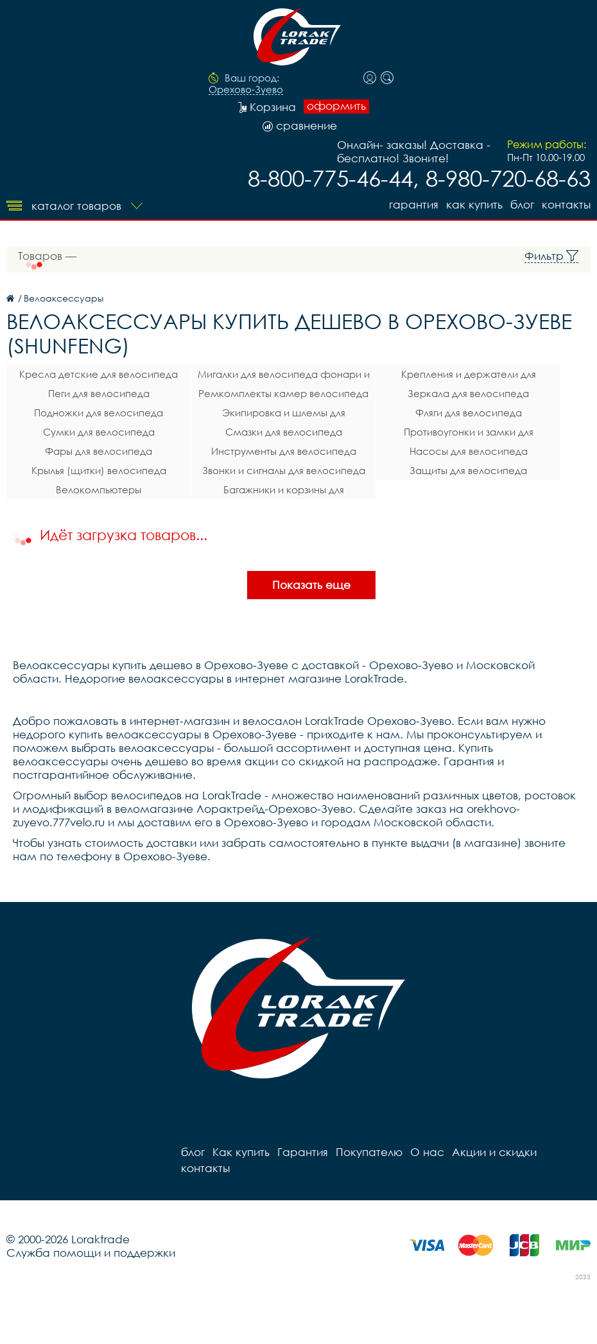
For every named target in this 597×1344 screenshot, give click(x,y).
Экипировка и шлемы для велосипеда (283, 414)
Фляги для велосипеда (468, 412)
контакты (566, 204)
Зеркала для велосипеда (468, 393)
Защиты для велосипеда (468, 470)
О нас (427, 1152)
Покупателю (369, 1152)
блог (522, 204)
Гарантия (413, 204)
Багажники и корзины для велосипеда (283, 491)
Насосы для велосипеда (469, 451)
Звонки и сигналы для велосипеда (283, 470)
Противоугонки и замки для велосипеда (468, 433)
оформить (336, 105)
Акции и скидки (494, 1152)
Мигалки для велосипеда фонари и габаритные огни (284, 376)
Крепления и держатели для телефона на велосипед (468, 376)
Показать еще (311, 584)
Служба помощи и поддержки (90, 1252)
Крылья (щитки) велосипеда (98, 470)
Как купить (474, 204)
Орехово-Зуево (246, 90)
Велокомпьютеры (98, 489)
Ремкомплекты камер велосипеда (283, 393)
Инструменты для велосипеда (283, 451)
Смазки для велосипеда (283, 432)
